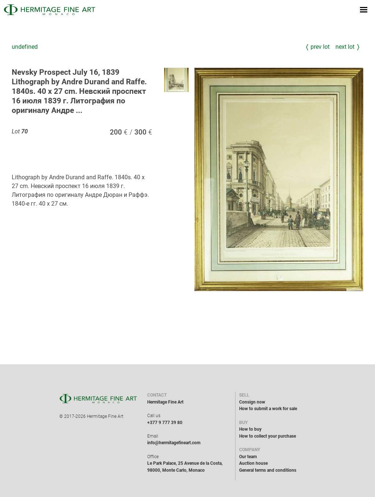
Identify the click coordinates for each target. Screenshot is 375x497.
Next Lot (344, 46)
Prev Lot (320, 46)
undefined (25, 46)
